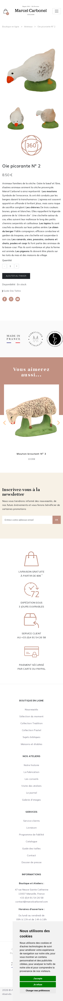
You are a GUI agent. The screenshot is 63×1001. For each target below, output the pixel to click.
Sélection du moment (31, 716)
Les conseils (32, 778)
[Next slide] (58, 422)
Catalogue (31, 841)
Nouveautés (31, 709)
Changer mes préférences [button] (38, 990)
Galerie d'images (31, 799)
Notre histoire (31, 765)
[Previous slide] (4, 422)
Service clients (31, 820)
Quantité (7, 260)
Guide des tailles (12, 291)
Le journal (31, 792)
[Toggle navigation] (56, 11)
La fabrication (31, 772)
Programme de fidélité (31, 834)
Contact (31, 855)
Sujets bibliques (31, 737)
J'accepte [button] (37, 978)
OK (56, 520)
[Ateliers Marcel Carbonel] (31, 10)
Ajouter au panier (16, 276)
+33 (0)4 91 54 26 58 (33, 637)
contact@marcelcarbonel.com (31, 901)
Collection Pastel (31, 730)
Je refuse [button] (37, 984)
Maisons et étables (31, 744)
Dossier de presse (31, 862)
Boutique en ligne (10, 26)
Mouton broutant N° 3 (31, 453)
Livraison (31, 827)
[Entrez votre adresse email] (27, 520)
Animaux (28, 26)
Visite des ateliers (31, 785)
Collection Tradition (31, 723)
